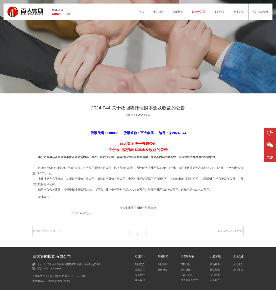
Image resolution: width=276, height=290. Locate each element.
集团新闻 (177, 11)
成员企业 (140, 274)
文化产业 (215, 274)
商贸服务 (215, 264)
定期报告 (185, 264)
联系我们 (140, 280)
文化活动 (238, 269)
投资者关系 (198, 11)
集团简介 (140, 264)
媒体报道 (163, 269)
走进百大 (158, 11)
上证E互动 (186, 274)
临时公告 (185, 269)
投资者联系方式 (189, 280)
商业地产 (215, 280)
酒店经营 (215, 269)
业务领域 (219, 11)
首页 (141, 11)
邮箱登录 (263, 11)
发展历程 (140, 269)
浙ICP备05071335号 (58, 281)
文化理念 (238, 264)
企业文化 (238, 11)
